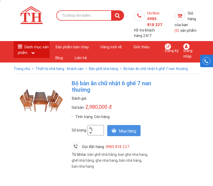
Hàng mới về (111, 46)
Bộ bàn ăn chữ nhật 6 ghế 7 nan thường (156, 68)
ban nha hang (83, 166)
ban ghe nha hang (132, 154)
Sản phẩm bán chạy (72, 46)
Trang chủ (22, 68)
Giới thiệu (142, 46)
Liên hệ (81, 57)
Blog (59, 57)
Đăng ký (171, 48)
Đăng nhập (187, 50)
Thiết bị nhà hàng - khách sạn (60, 68)
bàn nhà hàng (130, 160)
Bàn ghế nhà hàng (104, 68)
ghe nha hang (106, 160)
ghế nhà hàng (83, 160)
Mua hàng (127, 131)
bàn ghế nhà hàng (102, 154)
